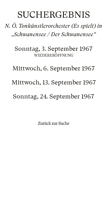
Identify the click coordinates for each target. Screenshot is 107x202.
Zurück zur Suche (53, 123)
